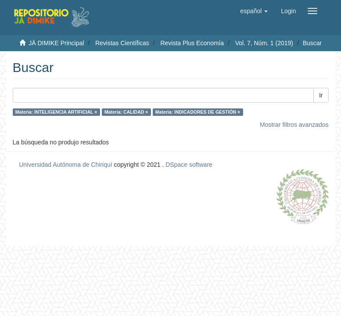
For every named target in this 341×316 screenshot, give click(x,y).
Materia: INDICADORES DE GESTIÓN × (197, 112)
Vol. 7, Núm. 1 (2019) (264, 43)
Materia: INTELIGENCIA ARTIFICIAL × (56, 112)
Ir (321, 95)
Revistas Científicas (122, 43)
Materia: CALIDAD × (126, 112)
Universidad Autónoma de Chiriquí (65, 164)
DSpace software (188, 164)
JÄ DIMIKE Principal (56, 43)
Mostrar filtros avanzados (294, 124)
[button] (253, 11)
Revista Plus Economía (192, 43)
